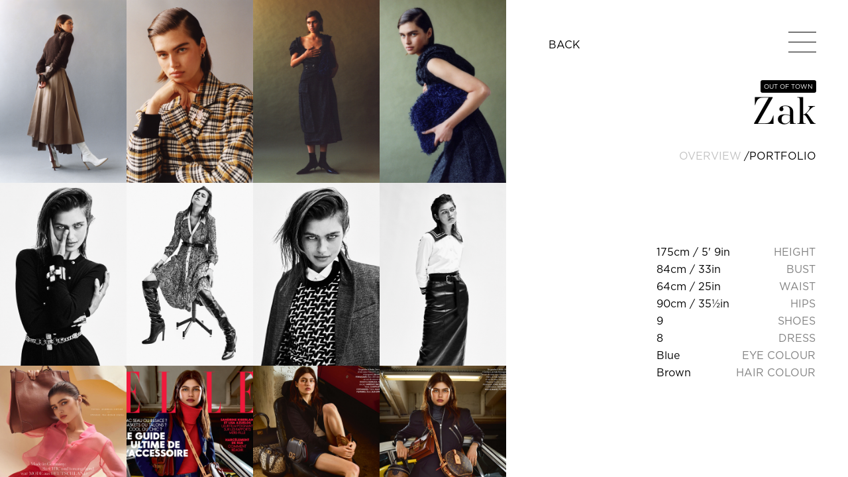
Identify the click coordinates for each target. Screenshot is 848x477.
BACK (564, 44)
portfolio (782, 155)
